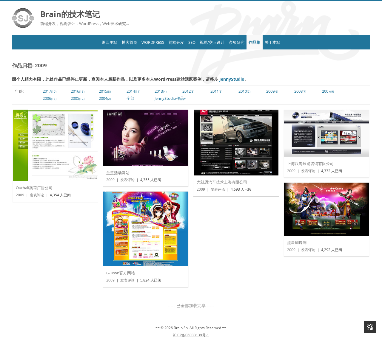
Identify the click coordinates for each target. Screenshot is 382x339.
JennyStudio (231, 79)
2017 (49, 91)
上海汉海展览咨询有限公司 (310, 163)
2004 (105, 98)
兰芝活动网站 (118, 172)
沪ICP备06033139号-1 (191, 334)
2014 (133, 91)
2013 (161, 91)
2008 (300, 91)
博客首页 (107, 42)
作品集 (277, 42)
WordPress (138, 42)
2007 (328, 91)
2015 (105, 91)
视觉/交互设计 (219, 42)
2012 (188, 91)
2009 (272, 91)
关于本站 (302, 42)
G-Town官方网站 (120, 273)
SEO (191, 42)
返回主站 (80, 42)
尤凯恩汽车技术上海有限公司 (222, 182)
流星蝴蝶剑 (296, 242)
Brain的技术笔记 (70, 14)
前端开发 (169, 42)
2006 (49, 98)
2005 (77, 98)
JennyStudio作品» (170, 98)
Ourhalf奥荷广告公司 (34, 187)
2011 (216, 91)
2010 (244, 91)
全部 (130, 98)
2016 (77, 91)
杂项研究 (251, 42)
